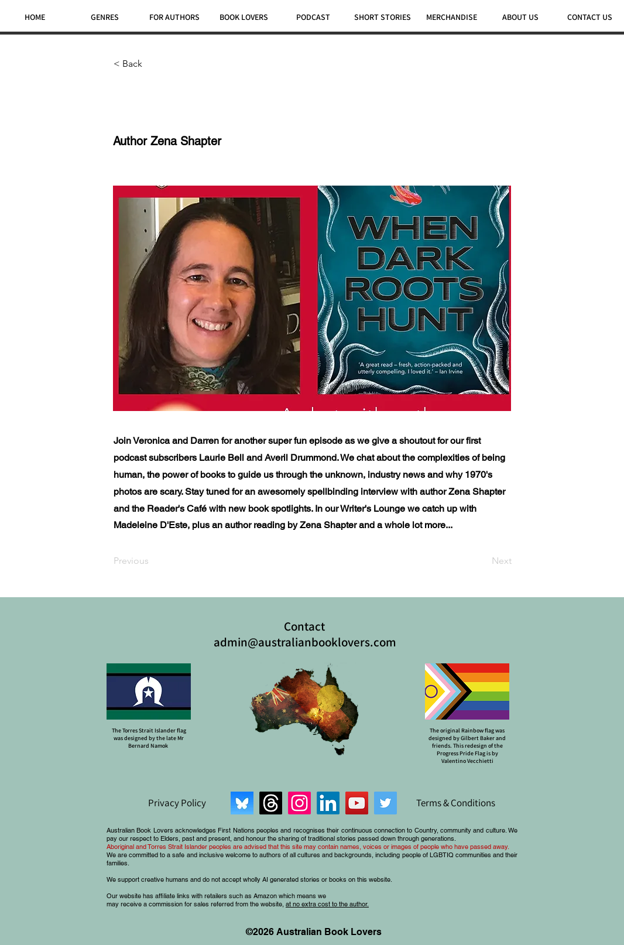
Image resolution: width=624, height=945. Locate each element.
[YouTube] (356, 803)
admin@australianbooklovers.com (305, 642)
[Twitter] (385, 803)
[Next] (482, 561)
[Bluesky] (242, 803)
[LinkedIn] (328, 803)
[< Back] (152, 64)
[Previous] (152, 561)
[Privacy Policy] (177, 802)
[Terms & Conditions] (455, 802)
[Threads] (270, 803)
